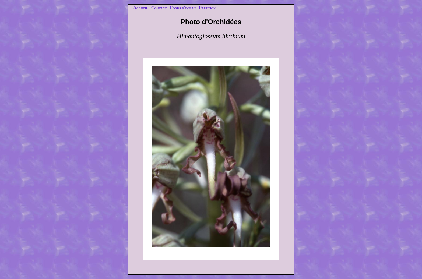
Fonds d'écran (183, 7)
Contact (159, 7)
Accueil (140, 7)
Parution (207, 7)
